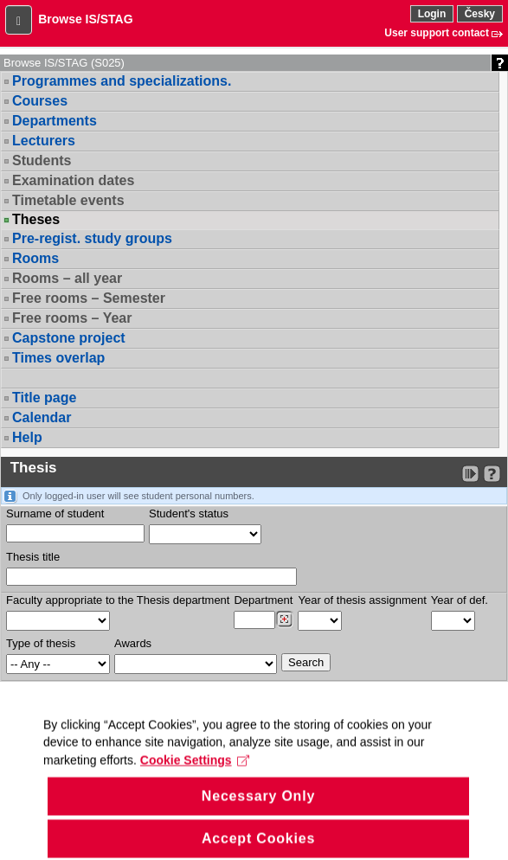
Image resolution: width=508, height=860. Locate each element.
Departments (54, 120)
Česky (480, 14)
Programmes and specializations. (121, 81)
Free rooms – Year (72, 318)
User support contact (436, 33)
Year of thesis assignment (362, 600)
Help (27, 437)
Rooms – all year (67, 278)
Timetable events (68, 200)
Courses (40, 100)
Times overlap (58, 357)
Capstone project (68, 338)
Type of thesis (40, 643)
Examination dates (73, 180)
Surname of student (55, 513)
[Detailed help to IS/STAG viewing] (492, 474)
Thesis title (33, 556)
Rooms (35, 258)
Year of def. (459, 600)
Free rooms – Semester (88, 298)
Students (41, 160)
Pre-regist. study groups (92, 238)
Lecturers (43, 140)
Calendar (41, 417)
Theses (36, 220)
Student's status (188, 513)
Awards (132, 643)
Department (263, 600)
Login (432, 14)
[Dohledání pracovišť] (284, 619)
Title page (44, 397)
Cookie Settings (195, 776)
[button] (18, 20)
